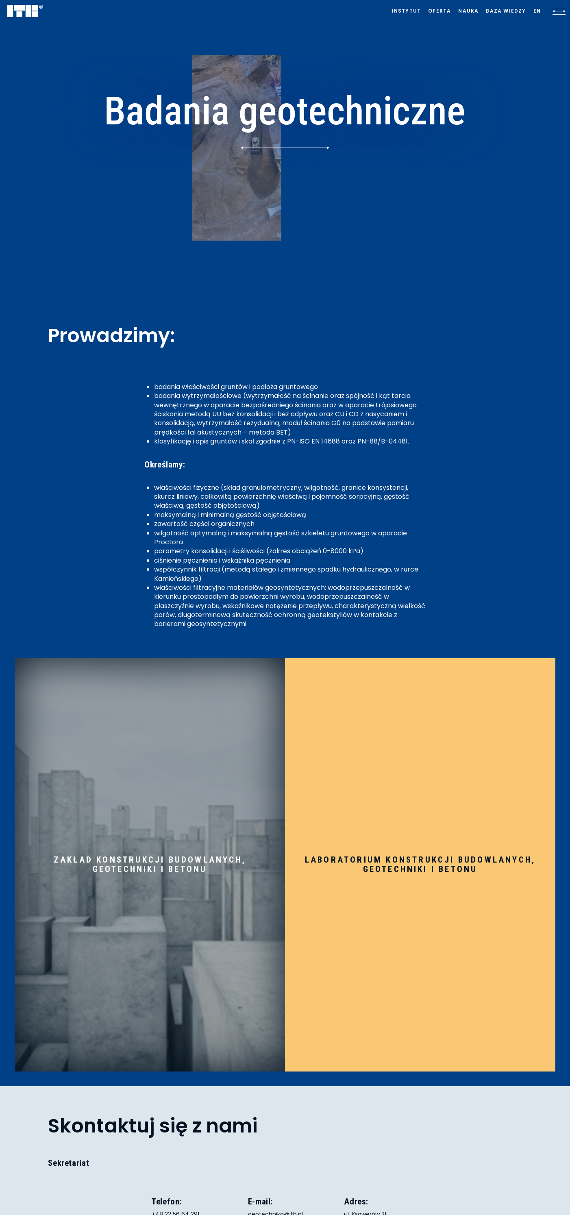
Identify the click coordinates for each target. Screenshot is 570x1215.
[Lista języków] (537, 11)
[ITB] (25, 11)
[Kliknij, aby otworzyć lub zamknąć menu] (559, 11)
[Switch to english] (537, 11)
